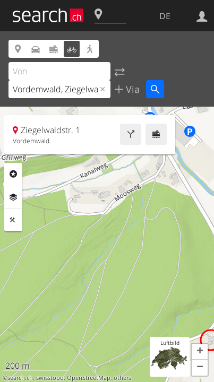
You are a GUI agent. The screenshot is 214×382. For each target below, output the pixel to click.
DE (164, 16)
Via (131, 89)
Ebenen (13, 197)
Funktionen (13, 220)
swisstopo (50, 377)
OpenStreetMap (88, 377)
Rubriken (13, 174)
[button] (200, 352)
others (122, 377)
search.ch (20, 377)
